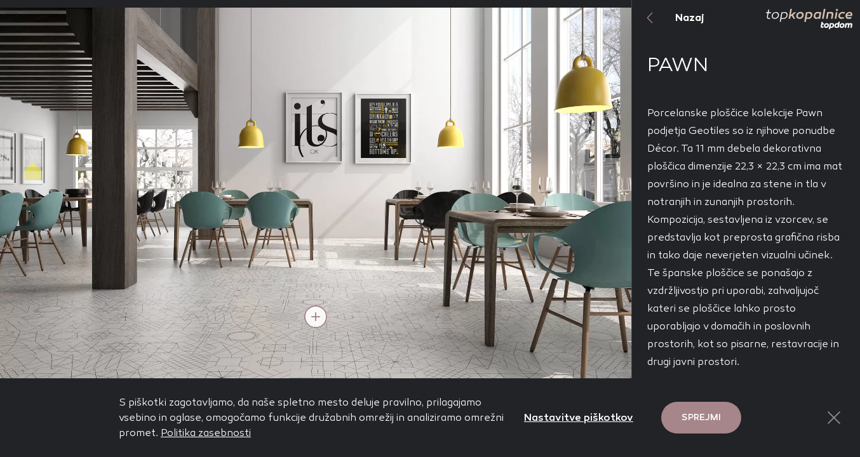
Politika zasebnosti (206, 433)
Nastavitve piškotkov (578, 417)
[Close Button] (834, 418)
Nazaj (668, 18)
